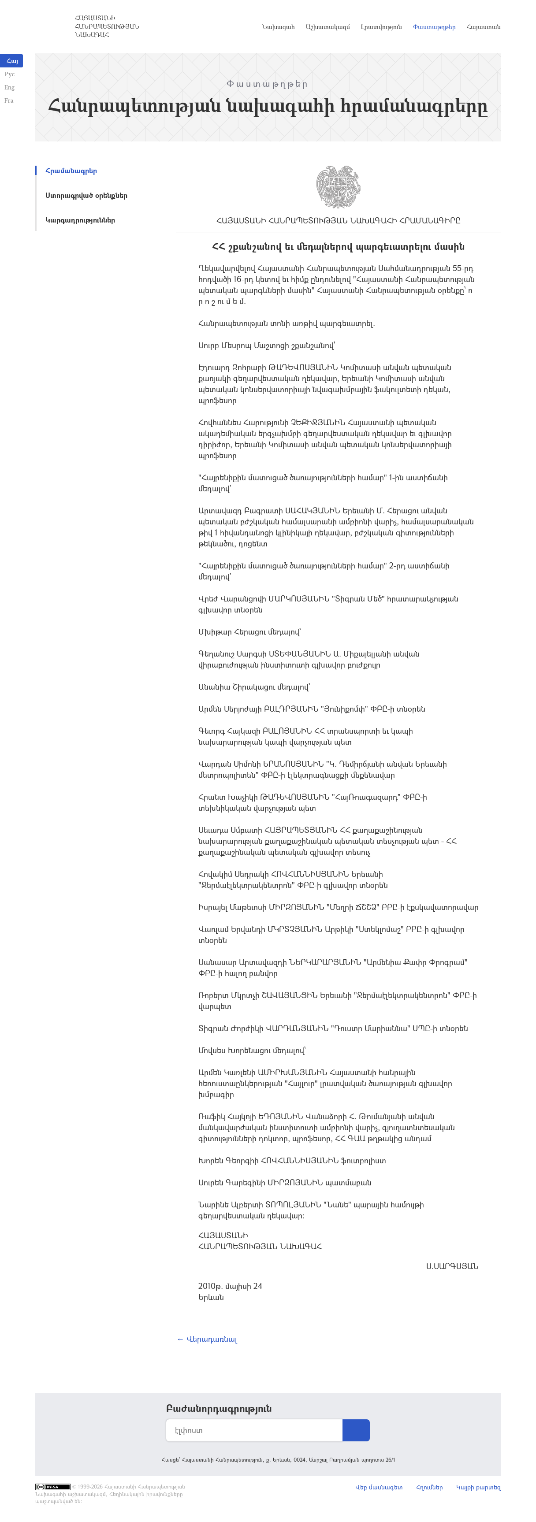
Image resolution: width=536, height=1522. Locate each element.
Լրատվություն (381, 26)
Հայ (12, 60)
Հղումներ (429, 1487)
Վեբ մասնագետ (379, 1487)
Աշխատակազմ (328, 26)
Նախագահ (278, 26)
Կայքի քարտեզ (478, 1487)
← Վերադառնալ (206, 1338)
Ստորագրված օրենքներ (86, 195)
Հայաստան (484, 26)
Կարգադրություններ (80, 219)
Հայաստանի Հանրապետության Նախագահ (107, 26)
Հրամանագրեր (71, 170)
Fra (9, 100)
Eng (9, 87)
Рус (9, 74)
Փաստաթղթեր (434, 26)
